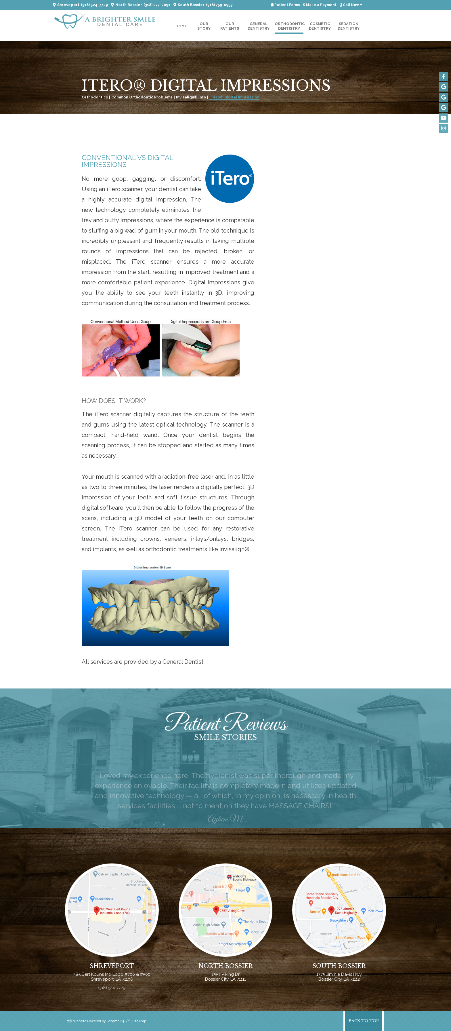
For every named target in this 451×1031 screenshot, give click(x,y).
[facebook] (443, 76)
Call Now (351, 5)
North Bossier (126, 5)
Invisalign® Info (191, 97)
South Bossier (189, 5)
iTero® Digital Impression (234, 97)
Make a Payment (320, 5)
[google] (443, 87)
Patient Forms (285, 5)
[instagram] (443, 128)
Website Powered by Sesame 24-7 (98, 1021)
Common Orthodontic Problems (142, 97)
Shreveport (66, 5)
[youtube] (443, 118)
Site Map (139, 1021)
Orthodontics (95, 97)
